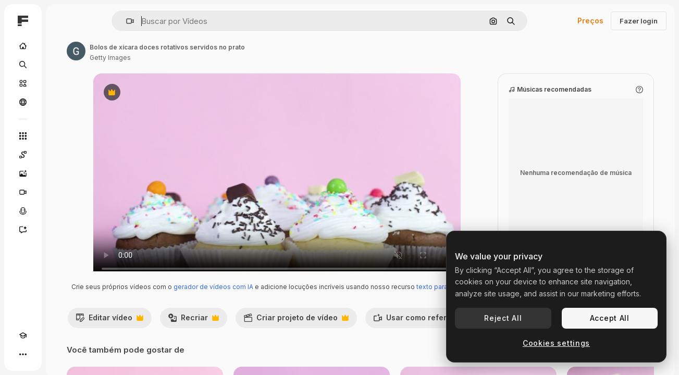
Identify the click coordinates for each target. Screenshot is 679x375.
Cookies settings (556, 343)
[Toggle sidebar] (102, 20)
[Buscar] (62, 64)
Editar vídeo (187, 340)
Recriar (271, 340)
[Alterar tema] (41, 354)
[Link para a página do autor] (155, 51)
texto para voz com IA (329, 307)
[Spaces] (62, 154)
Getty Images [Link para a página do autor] (189, 57)
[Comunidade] (62, 102)
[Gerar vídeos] (62, 192)
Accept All (609, 318)
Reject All (503, 318)
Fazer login (639, 21)
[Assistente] (62, 229)
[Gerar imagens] (62, 173)
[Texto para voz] (62, 211)
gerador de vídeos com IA (299, 297)
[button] (165, 21)
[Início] (62, 46)
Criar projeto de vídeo (374, 340)
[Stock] (62, 83)
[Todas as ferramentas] (62, 136)
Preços (590, 20)
